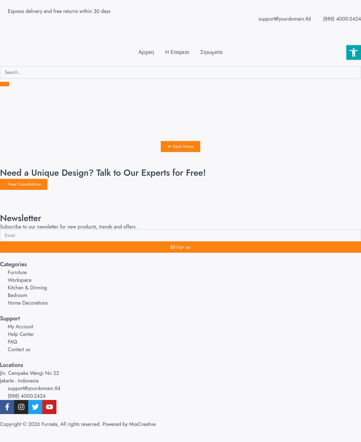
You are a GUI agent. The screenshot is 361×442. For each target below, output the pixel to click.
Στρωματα (211, 52)
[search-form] (180, 72)
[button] (353, 52)
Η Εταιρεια (177, 52)
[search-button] (4, 84)
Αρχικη (146, 52)
